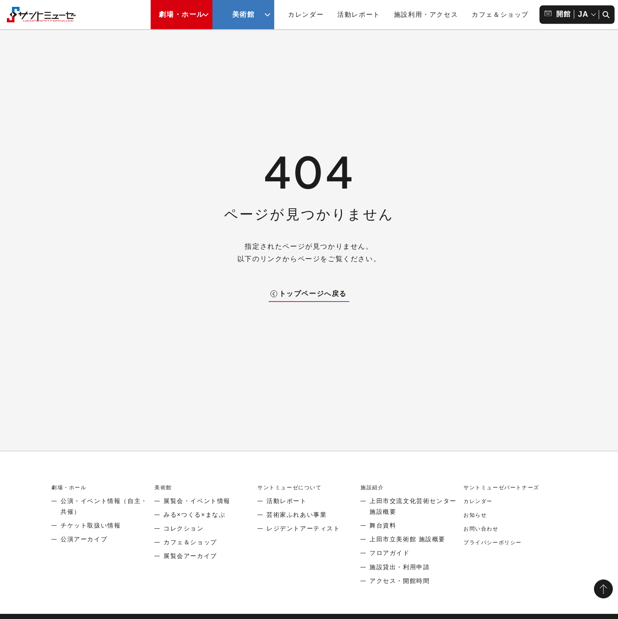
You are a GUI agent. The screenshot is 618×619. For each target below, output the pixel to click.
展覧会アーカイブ (190, 555)
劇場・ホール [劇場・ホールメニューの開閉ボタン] (181, 14)
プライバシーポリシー (497, 542)
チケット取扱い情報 (91, 525)
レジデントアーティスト (303, 528)
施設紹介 (373, 487)
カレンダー (306, 14)
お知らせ (477, 514)
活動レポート (358, 14)
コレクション (184, 528)
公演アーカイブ (84, 539)
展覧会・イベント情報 (197, 500)
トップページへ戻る (313, 293)
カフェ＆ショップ (500, 14)
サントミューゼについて (294, 487)
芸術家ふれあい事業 (297, 514)
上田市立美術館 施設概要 (407, 539)
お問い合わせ (484, 528)
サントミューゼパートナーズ (507, 487)
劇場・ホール (72, 487)
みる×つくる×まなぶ (194, 514)
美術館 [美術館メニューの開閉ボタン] (243, 14)
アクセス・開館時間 (400, 580)
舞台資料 (383, 525)
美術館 (164, 487)
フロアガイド (390, 552)
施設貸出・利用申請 (400, 567)
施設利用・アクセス (426, 14)
